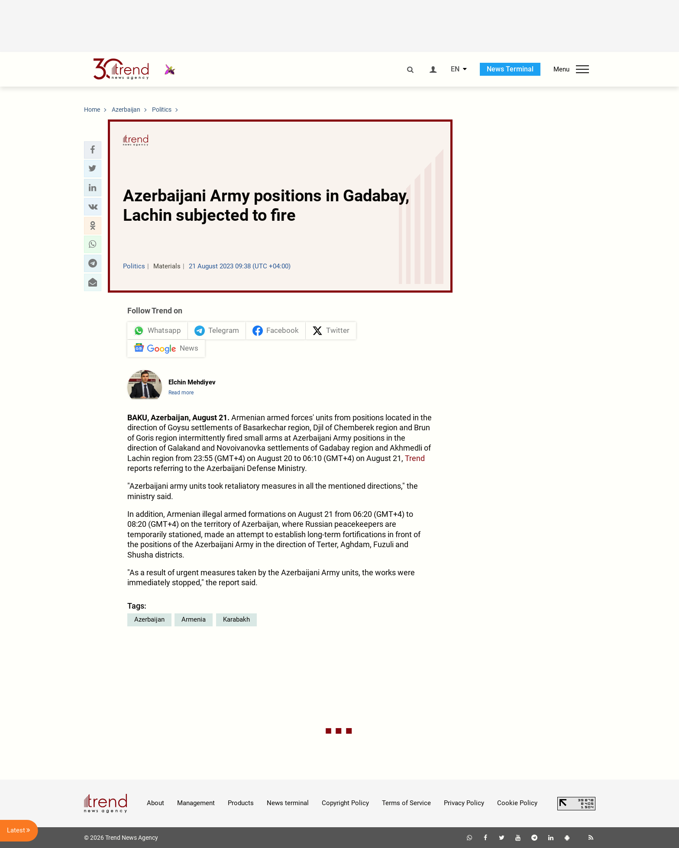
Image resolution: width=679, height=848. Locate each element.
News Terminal (510, 69)
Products (241, 803)
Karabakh (236, 619)
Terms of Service (406, 803)
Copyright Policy (345, 803)
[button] (93, 149)
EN (455, 69)
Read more (181, 393)
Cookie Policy (517, 803)
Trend (415, 458)
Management (196, 803)
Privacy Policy (464, 803)
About (155, 803)
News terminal (288, 803)
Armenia (193, 619)
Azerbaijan (149, 619)
